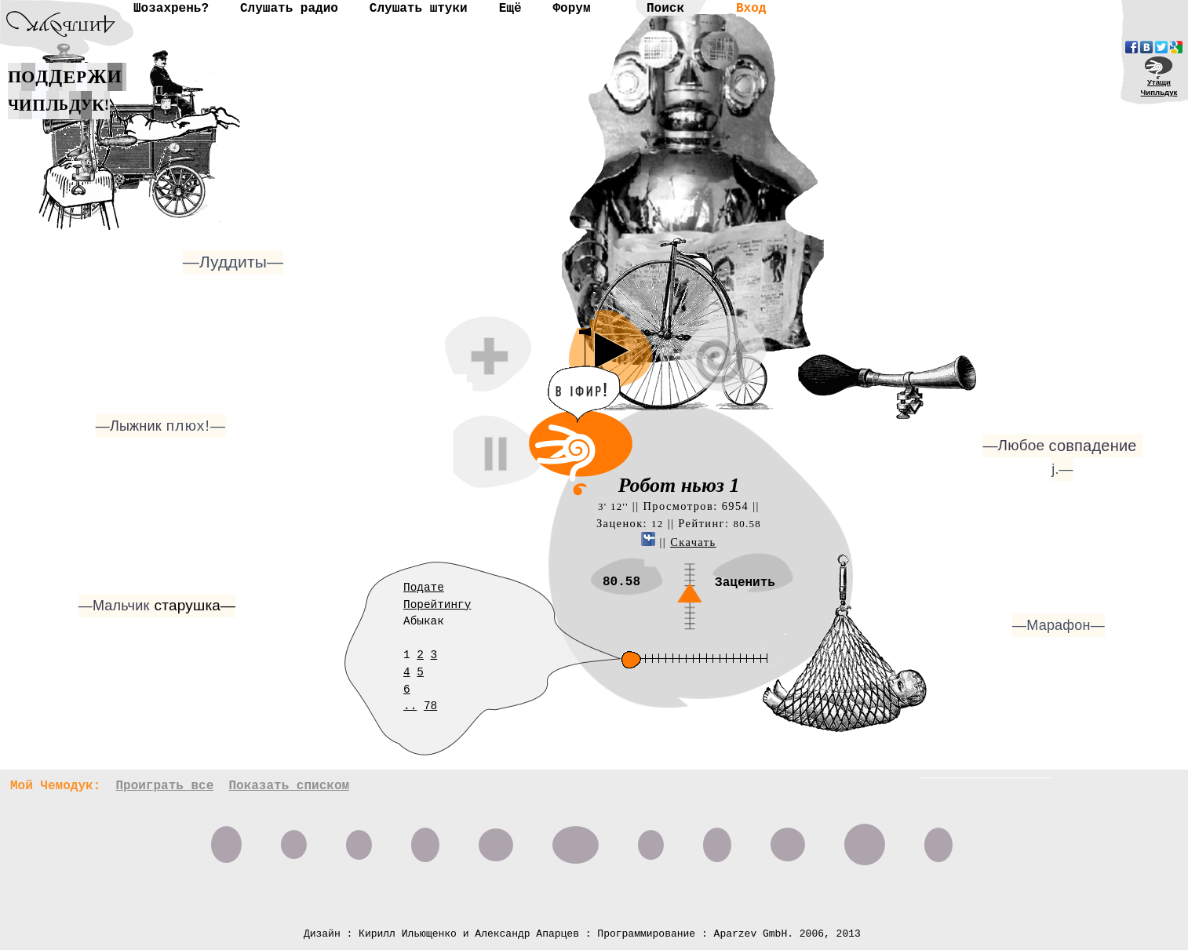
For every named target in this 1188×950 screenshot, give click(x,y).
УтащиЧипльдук (1159, 87)
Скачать (693, 542)
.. (410, 706)
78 (430, 706)
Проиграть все (164, 786)
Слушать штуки (419, 9)
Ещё (510, 9)
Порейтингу (437, 605)
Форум (571, 9)
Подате (423, 587)
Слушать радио (289, 9)
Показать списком (288, 786)
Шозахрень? (171, 9)
